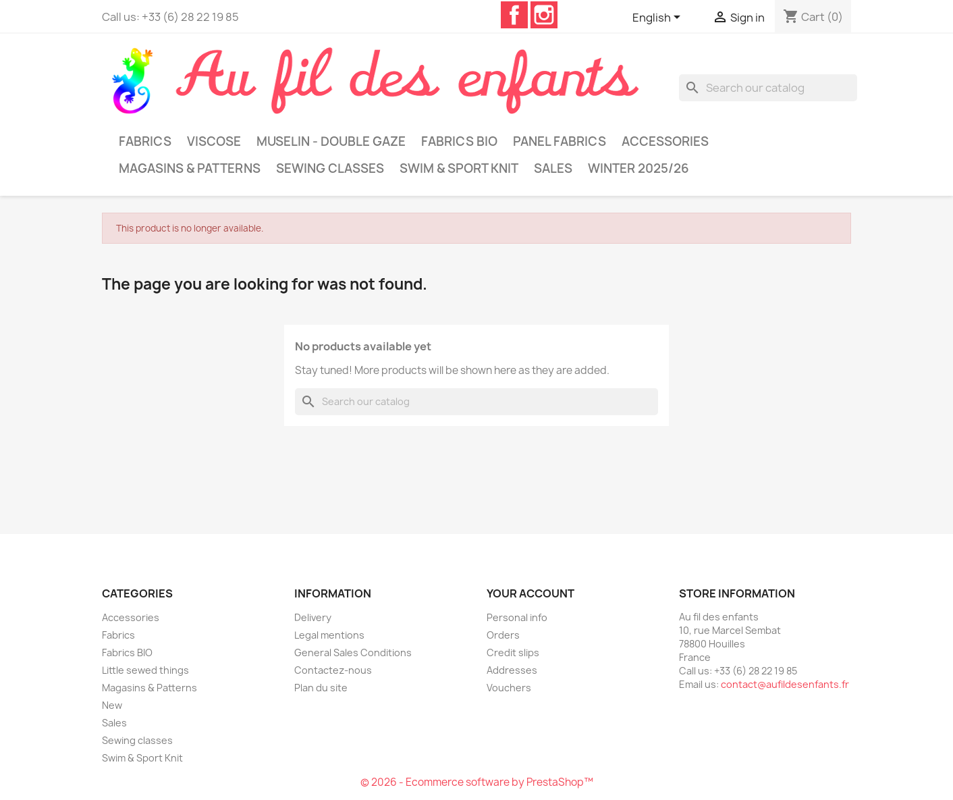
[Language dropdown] (658, 18)
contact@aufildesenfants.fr (785, 684)
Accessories (665, 141)
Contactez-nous (333, 670)
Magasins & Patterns (190, 168)
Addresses (512, 670)
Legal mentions (329, 635)
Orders (503, 635)
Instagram (543, 14)
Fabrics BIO (459, 141)
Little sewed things (145, 670)
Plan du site (321, 687)
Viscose (214, 141)
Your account (530, 593)
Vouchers (509, 687)
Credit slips (513, 652)
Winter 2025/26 (638, 168)
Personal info (517, 617)
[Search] (768, 87)
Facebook (514, 14)
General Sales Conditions (353, 652)
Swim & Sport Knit (459, 168)
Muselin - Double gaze (331, 141)
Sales (553, 168)
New (112, 705)
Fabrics (145, 141)
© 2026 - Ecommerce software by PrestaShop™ (476, 782)
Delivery (312, 617)
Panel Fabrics (559, 141)
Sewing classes (330, 168)
